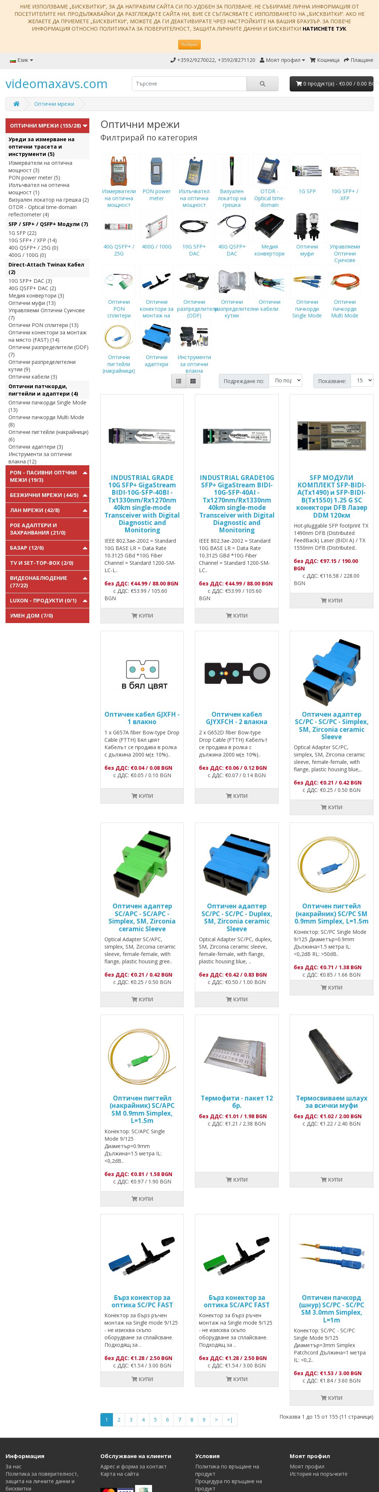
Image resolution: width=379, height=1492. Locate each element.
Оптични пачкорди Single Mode (307, 298)
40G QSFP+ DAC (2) (32, 288)
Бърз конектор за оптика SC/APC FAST (237, 1301)
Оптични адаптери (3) (35, 446)
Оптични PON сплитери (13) (43, 324)
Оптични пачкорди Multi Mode (345, 298)
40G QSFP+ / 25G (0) (33, 247)
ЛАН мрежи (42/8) (35, 510)
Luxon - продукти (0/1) (43, 600)
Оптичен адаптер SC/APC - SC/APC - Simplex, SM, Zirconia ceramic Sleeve (142, 917)
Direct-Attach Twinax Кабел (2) (46, 268)
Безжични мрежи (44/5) (44, 494)
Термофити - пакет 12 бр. (237, 1102)
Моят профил (307, 1466)
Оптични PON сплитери (119, 298)
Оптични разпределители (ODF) (197, 298)
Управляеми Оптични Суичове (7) (46, 314)
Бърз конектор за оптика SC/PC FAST (142, 1301)
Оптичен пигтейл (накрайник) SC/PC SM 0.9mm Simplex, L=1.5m (331, 913)
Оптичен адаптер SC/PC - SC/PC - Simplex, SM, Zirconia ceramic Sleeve (332, 725)
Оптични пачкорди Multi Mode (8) (46, 421)
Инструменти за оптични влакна (194, 353)
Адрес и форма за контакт (133, 1466)
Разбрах (189, 44)
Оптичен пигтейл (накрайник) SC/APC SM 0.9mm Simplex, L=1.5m (142, 1109)
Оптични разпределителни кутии (237, 298)
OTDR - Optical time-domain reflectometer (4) (42, 211)
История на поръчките (319, 1473)
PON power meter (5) (34, 177)
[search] (189, 83)
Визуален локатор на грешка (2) (48, 199)
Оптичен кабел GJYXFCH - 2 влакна (237, 718)
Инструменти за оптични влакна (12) (40, 458)
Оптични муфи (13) (32, 302)
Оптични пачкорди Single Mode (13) (47, 406)
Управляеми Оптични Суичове (345, 243)
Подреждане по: (244, 381)
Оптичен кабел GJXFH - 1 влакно (142, 718)
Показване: (332, 381)
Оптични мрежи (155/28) (45, 125)
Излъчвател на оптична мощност (194, 187)
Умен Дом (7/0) (31, 615)
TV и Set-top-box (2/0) (41, 562)
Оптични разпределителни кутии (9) (42, 365)
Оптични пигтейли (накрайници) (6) (48, 435)
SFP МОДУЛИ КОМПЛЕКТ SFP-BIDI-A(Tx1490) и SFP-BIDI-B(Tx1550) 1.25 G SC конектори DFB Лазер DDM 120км (331, 496)
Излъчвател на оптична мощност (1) (38, 188)
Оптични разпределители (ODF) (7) (48, 351)
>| (230, 1419)
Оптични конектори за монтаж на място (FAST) (156, 302)
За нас (13, 1466)
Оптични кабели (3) (32, 376)
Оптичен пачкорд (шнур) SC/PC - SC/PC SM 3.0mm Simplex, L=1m (331, 1308)
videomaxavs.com (57, 83)
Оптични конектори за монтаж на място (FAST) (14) (47, 336)
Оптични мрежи (54, 103)
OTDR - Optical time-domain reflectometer (269, 191)
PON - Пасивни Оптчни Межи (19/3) (43, 476)
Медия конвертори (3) (36, 295)
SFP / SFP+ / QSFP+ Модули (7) (48, 223)
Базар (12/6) (27, 547)
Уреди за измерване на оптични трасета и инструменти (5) (41, 146)
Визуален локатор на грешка (232, 187)
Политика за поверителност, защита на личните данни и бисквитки (42, 1481)
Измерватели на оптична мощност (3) (40, 166)
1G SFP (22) (22, 232)
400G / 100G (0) (27, 254)
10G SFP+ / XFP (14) (32, 240)
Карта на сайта (119, 1473)
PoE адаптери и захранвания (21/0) (38, 529)
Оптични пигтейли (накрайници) (119, 353)
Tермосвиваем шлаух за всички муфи (332, 1102)
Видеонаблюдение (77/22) (38, 581)
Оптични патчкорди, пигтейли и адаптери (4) (43, 390)
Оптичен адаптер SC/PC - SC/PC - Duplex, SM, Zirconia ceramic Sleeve (236, 917)
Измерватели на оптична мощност (119, 187)
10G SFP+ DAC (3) (30, 280)
